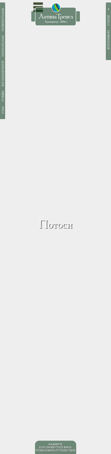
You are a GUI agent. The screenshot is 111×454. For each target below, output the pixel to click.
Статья (108, 20)
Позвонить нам (2, 19)
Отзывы (2, 96)
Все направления (2, 73)
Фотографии (108, 40)
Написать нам (2, 46)
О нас (2, 110)
